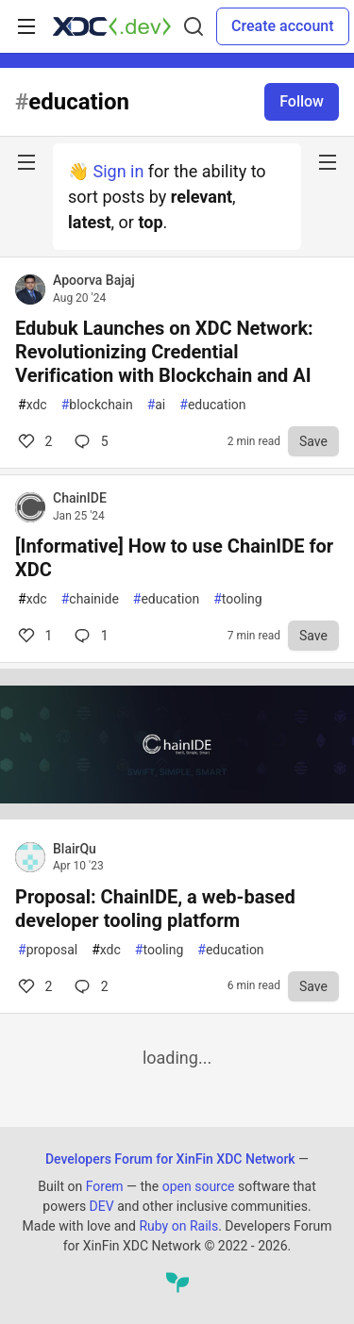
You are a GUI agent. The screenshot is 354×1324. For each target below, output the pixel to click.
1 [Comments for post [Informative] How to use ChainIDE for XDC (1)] (33, 635)
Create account (282, 26)
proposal (47, 950)
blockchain (97, 405)
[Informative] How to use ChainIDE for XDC (174, 558)
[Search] (193, 26)
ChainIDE (80, 497)
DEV (102, 1206)
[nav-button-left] (26, 162)
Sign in (118, 171)
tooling (237, 599)
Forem (105, 1186)
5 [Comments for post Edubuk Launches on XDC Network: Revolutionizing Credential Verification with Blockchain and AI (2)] (89, 441)
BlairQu (74, 848)
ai (156, 405)
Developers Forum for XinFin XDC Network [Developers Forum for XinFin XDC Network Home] (170, 1159)
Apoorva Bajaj (94, 280)
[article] (177, 813)
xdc (32, 405)
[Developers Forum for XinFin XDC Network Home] (112, 26)
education (212, 405)
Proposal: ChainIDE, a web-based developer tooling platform (155, 908)
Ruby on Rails (178, 1225)
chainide (90, 599)
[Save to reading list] (313, 441)
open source (198, 1186)
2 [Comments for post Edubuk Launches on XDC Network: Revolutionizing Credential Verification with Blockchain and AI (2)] (33, 441)
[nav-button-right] (327, 162)
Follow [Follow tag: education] (301, 101)
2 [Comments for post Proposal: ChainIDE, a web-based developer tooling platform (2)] (33, 986)
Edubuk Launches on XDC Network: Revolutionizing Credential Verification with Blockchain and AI (164, 352)
